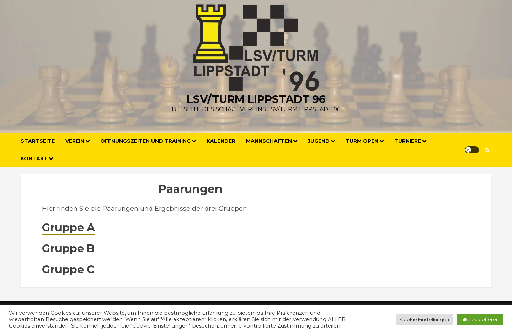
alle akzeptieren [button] (480, 319)
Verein (74, 141)
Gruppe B (68, 248)
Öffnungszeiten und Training (145, 141)
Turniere (407, 141)
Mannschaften (269, 141)
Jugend (319, 141)
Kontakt (34, 158)
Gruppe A (68, 227)
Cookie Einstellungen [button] (424, 319)
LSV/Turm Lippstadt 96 (256, 99)
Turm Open (362, 141)
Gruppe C (68, 269)
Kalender (221, 141)
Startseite (38, 141)
